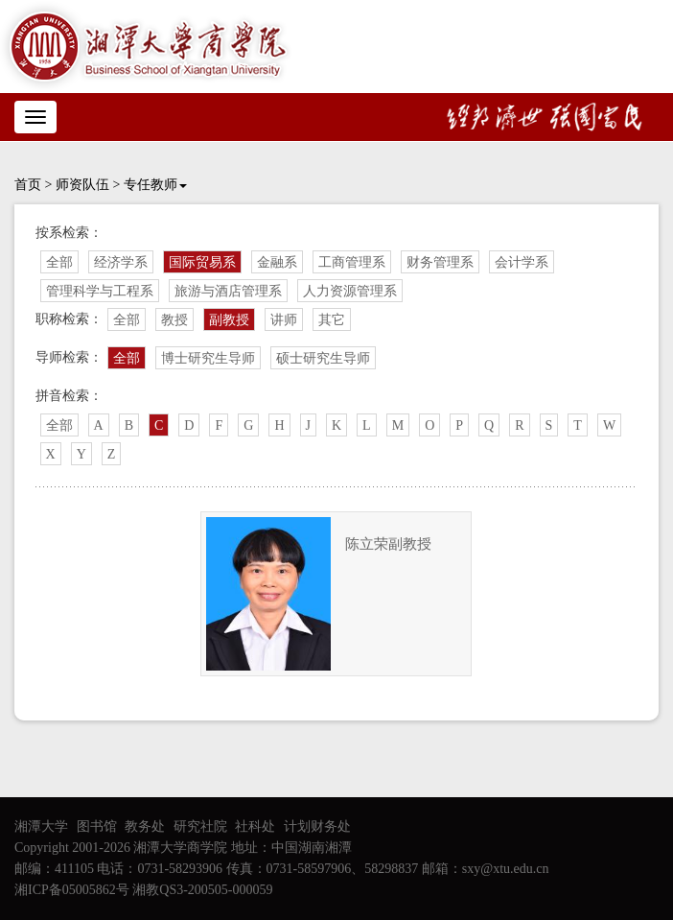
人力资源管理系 (350, 291)
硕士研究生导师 (323, 358)
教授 (174, 320)
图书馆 (97, 826)
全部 (59, 262)
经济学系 (121, 262)
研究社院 (200, 826)
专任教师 (155, 184)
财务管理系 (440, 262)
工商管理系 (351, 262)
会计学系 (521, 262)
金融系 (277, 262)
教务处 (145, 826)
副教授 (229, 320)
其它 (331, 320)
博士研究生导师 (208, 358)
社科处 (255, 826)
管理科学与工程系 (99, 291)
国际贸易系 (202, 262)
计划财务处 (317, 826)
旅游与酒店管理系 (228, 291)
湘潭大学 (41, 826)
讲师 (283, 320)
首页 (27, 184)
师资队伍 (82, 184)
